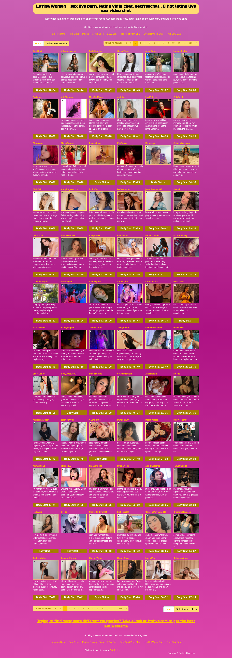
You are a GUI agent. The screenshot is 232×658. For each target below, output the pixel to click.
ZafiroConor (39, 374)
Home (38, 43)
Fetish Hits (115, 650)
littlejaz (176, 374)
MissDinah (178, 281)
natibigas (121, 97)
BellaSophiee (95, 51)
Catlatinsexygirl (40, 281)
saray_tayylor (67, 420)
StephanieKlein (124, 374)
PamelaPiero (95, 143)
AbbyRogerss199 (69, 189)
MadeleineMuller (41, 420)
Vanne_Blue (95, 420)
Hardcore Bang (58, 34)
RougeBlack (123, 558)
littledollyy (66, 466)
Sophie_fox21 (123, 281)
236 (190, 43)
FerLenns (37, 97)
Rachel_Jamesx (153, 235)
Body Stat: (45, 90)
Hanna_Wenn (95, 558)
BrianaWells (123, 466)
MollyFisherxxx (180, 420)
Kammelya (150, 143)
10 (173, 43)
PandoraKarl (123, 420)
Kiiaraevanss (39, 328)
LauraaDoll (38, 235)
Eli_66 (64, 512)
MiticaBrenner (68, 143)
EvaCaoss (122, 143)
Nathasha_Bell (96, 466)
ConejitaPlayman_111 (155, 512)
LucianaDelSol (180, 51)
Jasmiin (177, 189)
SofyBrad (37, 51)
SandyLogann (67, 328)
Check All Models (113, 43)
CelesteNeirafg (180, 558)
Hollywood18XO (68, 374)
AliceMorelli (151, 374)
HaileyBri (37, 512)
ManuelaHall (39, 466)
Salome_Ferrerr (68, 558)
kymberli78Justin (153, 328)
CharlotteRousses (182, 512)
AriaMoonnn (67, 97)
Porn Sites (74, 34)
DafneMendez (123, 189)
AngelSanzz (151, 51)
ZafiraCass (94, 189)
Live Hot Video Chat (153, 34)
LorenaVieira (151, 281)
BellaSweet (178, 328)
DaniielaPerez (95, 374)
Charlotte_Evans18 (98, 512)
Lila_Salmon (123, 235)
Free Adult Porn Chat (130, 34)
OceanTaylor (123, 51)
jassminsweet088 (153, 189)
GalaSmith (178, 97)
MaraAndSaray (96, 97)
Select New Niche (57, 43)
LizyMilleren (151, 97)
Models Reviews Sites (93, 34)
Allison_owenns (68, 51)
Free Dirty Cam (173, 34)
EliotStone (38, 143)
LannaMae (150, 558)
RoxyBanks (94, 235)
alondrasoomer (152, 466)
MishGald (37, 189)
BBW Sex (112, 34)
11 (179, 43)
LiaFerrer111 (123, 512)
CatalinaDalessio (181, 143)
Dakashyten (66, 281)
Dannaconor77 (68, 235)
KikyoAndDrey (180, 235)
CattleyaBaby (39, 558)
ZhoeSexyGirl (95, 328)
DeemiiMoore (151, 420)
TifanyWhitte (123, 328)
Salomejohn (95, 281)
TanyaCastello (180, 466)
